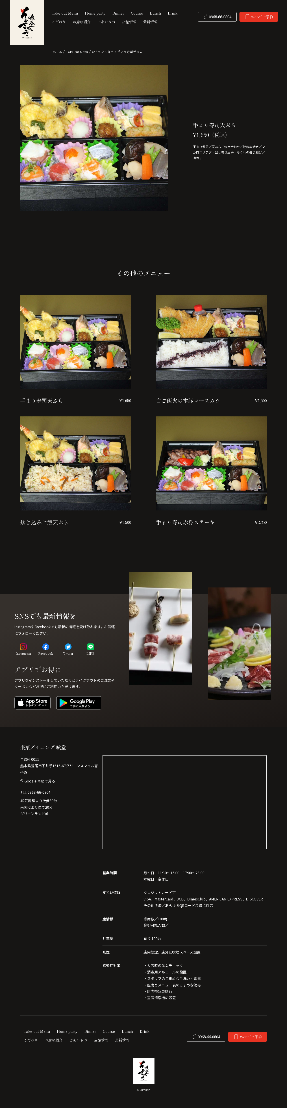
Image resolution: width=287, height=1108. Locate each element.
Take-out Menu (77, 51)
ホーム (57, 51)
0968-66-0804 (39, 792)
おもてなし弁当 (103, 51)
